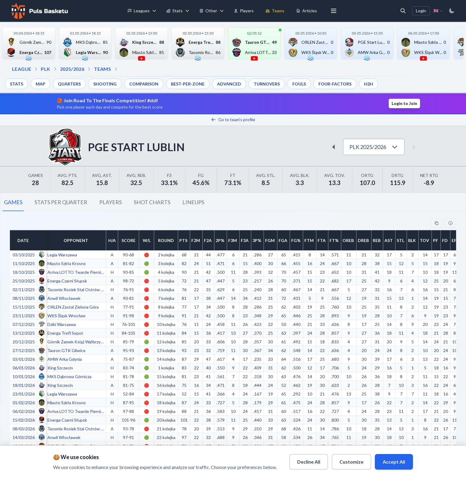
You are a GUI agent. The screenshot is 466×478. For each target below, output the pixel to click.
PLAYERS (110, 202)
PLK (45, 69)
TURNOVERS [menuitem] (267, 83)
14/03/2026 (24, 437)
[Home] (39, 10)
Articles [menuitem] (306, 10)
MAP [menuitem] (40, 83)
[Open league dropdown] (36, 69)
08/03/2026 (24, 428)
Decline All (308, 462)
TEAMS (102, 69)
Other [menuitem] (208, 10)
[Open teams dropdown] (89, 69)
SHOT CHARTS (152, 202)
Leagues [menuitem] (139, 10)
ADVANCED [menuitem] (229, 83)
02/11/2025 (24, 289)
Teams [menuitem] (275, 10)
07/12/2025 (24, 324)
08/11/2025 (24, 298)
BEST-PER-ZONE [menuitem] (188, 83)
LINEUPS (193, 202)
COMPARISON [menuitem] (143, 83)
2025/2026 (72, 69)
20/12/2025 (24, 341)
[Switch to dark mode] (451, 11)
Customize (351, 462)
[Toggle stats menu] (187, 10)
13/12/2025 (24, 333)
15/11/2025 (24, 306)
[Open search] (403, 10)
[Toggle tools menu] (222, 10)
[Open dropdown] (115, 69)
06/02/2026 (24, 411)
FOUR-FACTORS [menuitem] (334, 83)
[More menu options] (334, 11)
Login (421, 10)
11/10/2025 (24, 263)
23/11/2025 (24, 315)
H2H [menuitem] (368, 83)
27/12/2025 (24, 350)
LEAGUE (21, 69)
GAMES (13, 202)
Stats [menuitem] (174, 10)
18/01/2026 (24, 385)
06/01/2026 (24, 367)
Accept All (394, 462)
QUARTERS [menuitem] (69, 83)
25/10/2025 (24, 280)
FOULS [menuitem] (299, 83)
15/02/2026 (24, 420)
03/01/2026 (24, 359)
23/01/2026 (24, 393)
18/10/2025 (24, 272)
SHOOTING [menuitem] (105, 83)
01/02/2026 (24, 402)
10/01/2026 (24, 376)
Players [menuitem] (244, 10)
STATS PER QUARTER (60, 202)
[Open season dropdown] (55, 69)
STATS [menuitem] (16, 83)
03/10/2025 (24, 254)
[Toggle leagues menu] (154, 10)
